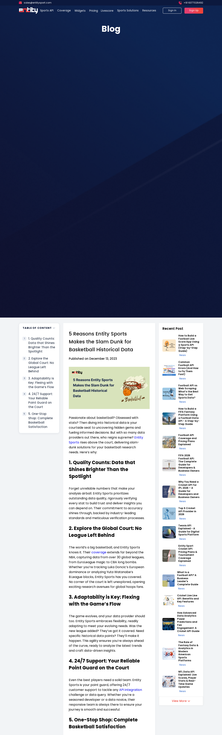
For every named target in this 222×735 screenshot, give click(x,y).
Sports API (46, 10)
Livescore (107, 11)
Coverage (64, 10)
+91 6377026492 (193, 2)
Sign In (172, 10)
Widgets (80, 11)
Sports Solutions (128, 10)
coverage (98, 552)
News (182, 355)
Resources (149, 10)
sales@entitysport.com (38, 2)
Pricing (93, 11)
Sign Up (193, 10)
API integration (130, 690)
